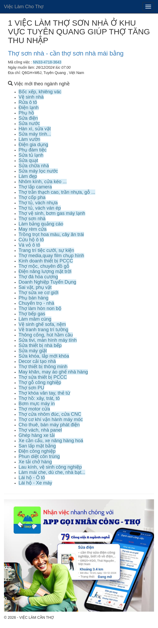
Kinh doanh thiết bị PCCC (46, 261)
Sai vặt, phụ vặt (35, 287)
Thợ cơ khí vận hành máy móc (51, 419)
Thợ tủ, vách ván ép (40, 208)
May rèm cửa (33, 229)
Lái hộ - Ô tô (32, 477)
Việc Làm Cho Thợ (23, 6)
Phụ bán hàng (33, 298)
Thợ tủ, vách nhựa (38, 202)
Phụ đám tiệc (33, 150)
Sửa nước (29, 123)
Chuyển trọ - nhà (36, 303)
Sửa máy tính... (35, 134)
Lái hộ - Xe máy (35, 483)
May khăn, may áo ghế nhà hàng (53, 372)
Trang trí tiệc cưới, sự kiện (46, 250)
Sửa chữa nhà (34, 165)
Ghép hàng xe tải (37, 435)
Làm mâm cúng (35, 319)
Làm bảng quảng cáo (41, 224)
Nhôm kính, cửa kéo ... (43, 181)
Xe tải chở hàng (35, 461)
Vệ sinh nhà (31, 97)
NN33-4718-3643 (47, 62)
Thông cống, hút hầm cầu (46, 335)
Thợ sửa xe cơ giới (38, 292)
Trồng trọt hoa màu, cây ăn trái (51, 234)
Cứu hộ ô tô (31, 239)
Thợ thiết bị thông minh (43, 366)
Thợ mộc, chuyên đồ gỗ (44, 266)
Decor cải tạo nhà (37, 361)
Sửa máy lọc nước (38, 171)
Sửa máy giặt (33, 350)
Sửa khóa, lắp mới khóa (44, 356)
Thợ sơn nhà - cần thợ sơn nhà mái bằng (66, 53)
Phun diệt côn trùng (39, 456)
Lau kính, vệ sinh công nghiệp (50, 467)
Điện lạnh (29, 107)
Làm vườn (29, 139)
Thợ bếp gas (32, 313)
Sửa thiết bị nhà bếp (40, 345)
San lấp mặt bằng (37, 446)
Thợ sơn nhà (32, 218)
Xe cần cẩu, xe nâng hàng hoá (51, 440)
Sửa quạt (28, 160)
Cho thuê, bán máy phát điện (49, 424)
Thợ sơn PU (31, 387)
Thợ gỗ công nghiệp (40, 382)
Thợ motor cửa (34, 409)
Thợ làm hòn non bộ (40, 308)
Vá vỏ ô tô (29, 245)
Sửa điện (28, 118)
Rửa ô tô (28, 102)
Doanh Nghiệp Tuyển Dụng (47, 282)
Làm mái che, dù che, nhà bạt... (52, 472)
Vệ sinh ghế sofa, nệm (42, 324)
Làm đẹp (28, 176)
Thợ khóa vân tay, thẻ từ (44, 393)
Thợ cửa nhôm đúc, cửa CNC (50, 414)
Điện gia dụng (33, 144)
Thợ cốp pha (32, 197)
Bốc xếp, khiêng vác (40, 91)
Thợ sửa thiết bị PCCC (43, 377)
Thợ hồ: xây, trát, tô (39, 398)
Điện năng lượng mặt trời (45, 271)
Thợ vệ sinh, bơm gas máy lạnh (52, 213)
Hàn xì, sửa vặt (35, 128)
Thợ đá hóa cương (38, 276)
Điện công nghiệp (37, 451)
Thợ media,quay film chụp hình (51, 255)
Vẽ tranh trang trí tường (43, 329)
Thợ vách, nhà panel (40, 430)
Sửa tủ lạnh (31, 155)
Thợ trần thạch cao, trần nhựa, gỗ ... (57, 192)
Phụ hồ (26, 113)
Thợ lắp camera (35, 187)
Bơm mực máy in (37, 403)
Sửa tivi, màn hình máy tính (48, 340)
